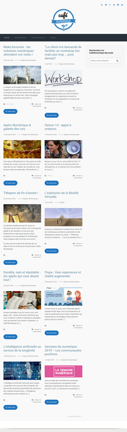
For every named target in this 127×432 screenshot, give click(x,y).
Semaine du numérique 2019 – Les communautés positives (63, 350)
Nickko (62, 202)
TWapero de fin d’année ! (20, 193)
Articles (50, 175)
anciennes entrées (74, 416)
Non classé (9, 104)
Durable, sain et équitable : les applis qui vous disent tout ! (22, 276)
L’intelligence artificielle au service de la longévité (22, 348)
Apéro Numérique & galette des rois (17, 127)
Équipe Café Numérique (28, 60)
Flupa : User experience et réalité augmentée (63, 274)
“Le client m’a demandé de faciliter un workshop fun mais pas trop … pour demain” (63, 52)
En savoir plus (10, 111)
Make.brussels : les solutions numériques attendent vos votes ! (18, 50)
